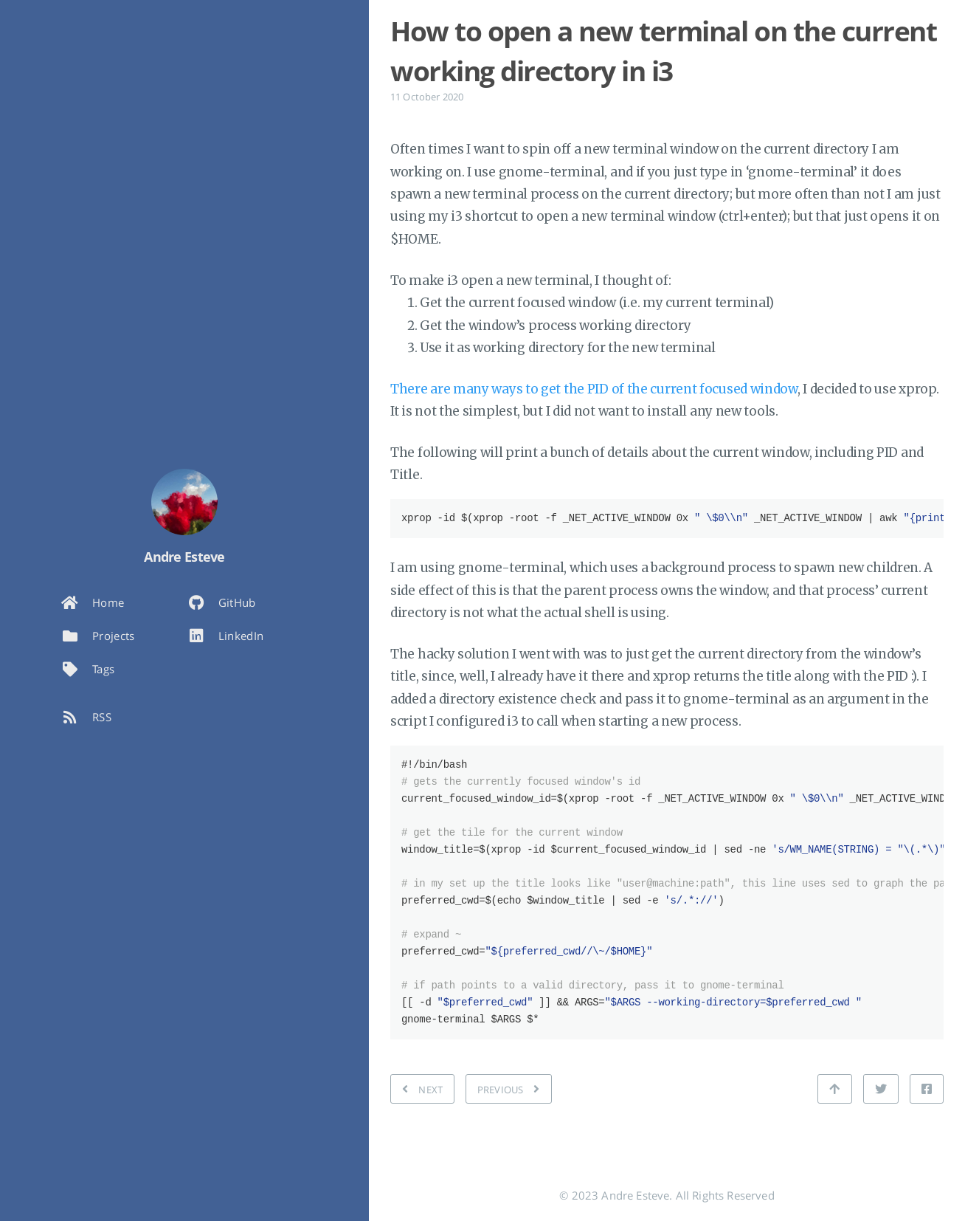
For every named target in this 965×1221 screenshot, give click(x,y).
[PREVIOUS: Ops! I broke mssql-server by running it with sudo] (509, 1089)
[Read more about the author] (184, 502)
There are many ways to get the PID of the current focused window (594, 389)
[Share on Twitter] (881, 1089)
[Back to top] (834, 1089)
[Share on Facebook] (927, 1089)
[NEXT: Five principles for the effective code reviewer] (422, 1089)
